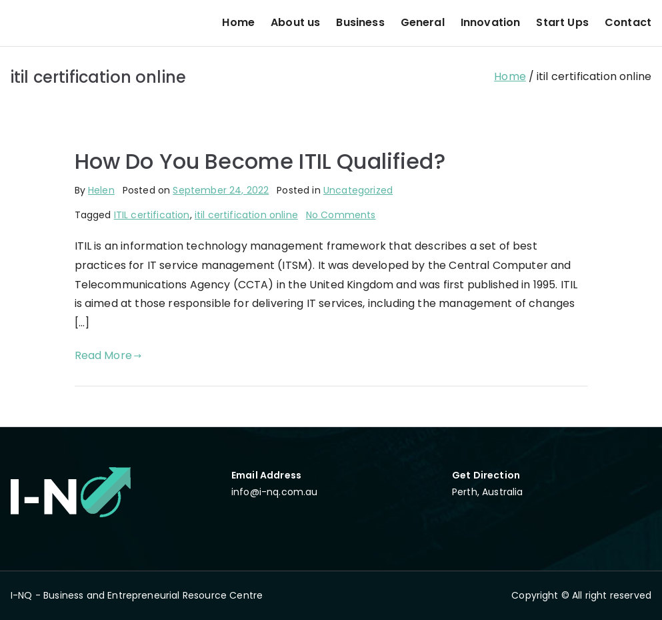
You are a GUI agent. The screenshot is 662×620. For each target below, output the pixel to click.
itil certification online (246, 215)
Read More (108, 355)
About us (295, 22)
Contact (628, 22)
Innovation (491, 22)
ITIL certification (152, 215)
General (423, 22)
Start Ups (562, 22)
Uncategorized (358, 190)
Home (238, 22)
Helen (101, 190)
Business (360, 22)
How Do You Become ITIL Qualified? (260, 161)
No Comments (341, 215)
